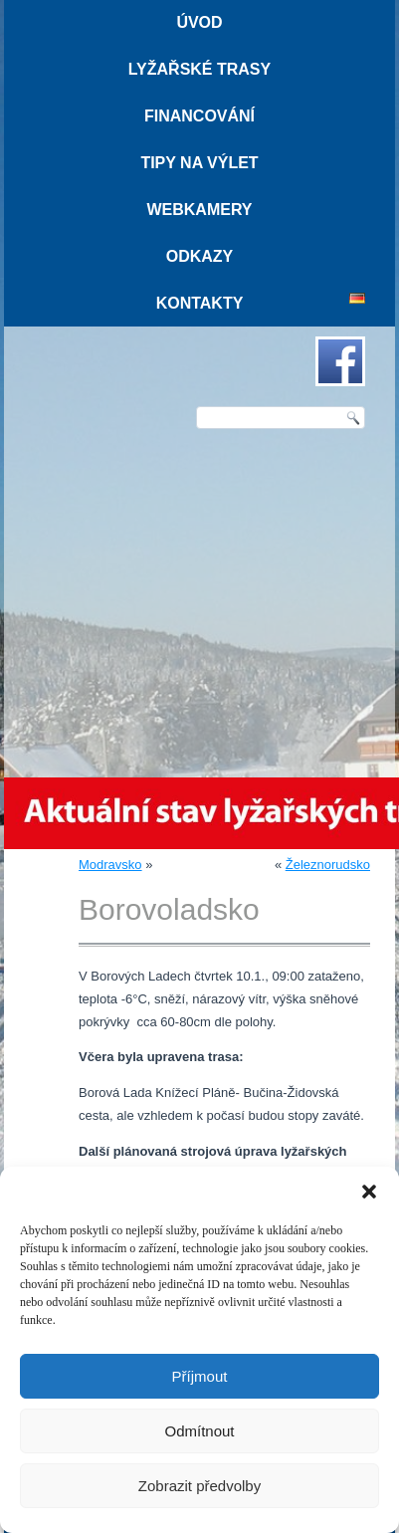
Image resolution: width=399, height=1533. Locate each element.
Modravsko (110, 864)
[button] (369, 1192)
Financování (199, 116)
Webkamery (199, 209)
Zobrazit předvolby (199, 1485)
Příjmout (200, 1376)
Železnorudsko (328, 864)
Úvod (199, 22)
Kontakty (200, 303)
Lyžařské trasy (199, 69)
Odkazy (200, 256)
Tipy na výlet (199, 162)
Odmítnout (199, 1431)
